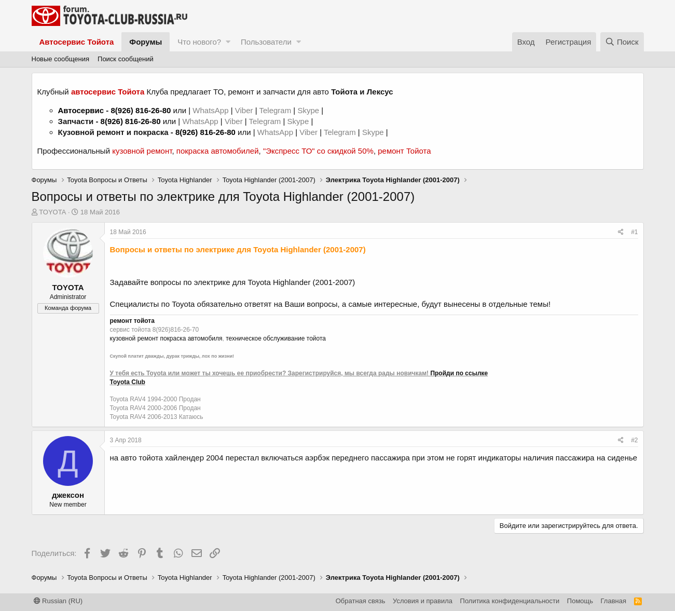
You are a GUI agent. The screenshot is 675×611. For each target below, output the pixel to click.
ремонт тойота (132, 320)
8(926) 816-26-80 (141, 110)
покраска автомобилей (217, 150)
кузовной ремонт (142, 150)
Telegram (276, 110)
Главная (613, 601)
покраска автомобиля (191, 338)
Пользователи (266, 41)
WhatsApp (211, 110)
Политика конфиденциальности (510, 601)
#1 (634, 232)
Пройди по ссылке (459, 373)
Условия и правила (422, 601)
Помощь (580, 601)
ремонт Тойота (404, 150)
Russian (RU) (58, 601)
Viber (244, 110)
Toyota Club (127, 382)
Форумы (145, 41)
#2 (634, 440)
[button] (228, 41)
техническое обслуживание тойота (276, 338)
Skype (309, 110)
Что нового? (199, 41)
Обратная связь (360, 601)
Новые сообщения (61, 59)
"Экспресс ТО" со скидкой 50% (318, 150)
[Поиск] (622, 41)
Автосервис (81, 110)
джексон (68, 495)
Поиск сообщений (126, 59)
